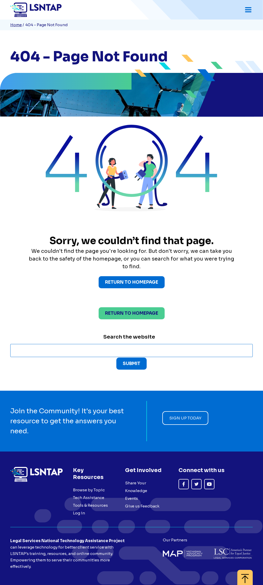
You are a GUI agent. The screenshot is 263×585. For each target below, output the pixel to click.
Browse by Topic (89, 489)
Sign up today (185, 418)
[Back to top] (245, 574)
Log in (79, 513)
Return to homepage (131, 313)
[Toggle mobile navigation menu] (248, 10)
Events (131, 498)
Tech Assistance (88, 497)
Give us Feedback (142, 506)
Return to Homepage (131, 282)
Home (16, 24)
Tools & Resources (90, 505)
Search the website (129, 337)
